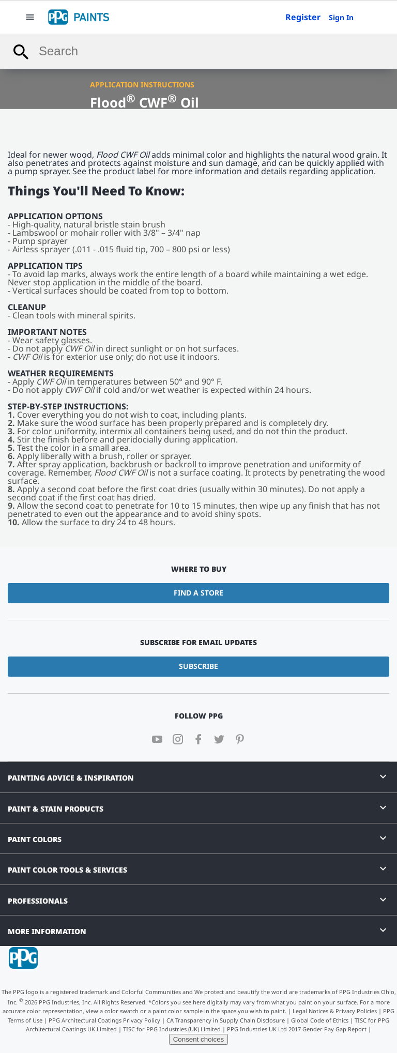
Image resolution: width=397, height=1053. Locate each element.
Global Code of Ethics (319, 1020)
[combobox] (198, 51)
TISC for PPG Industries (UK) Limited (172, 1029)
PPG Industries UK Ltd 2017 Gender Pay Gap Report (297, 1029)
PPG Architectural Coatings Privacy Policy (104, 1020)
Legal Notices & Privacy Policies (335, 1011)
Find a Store (198, 593)
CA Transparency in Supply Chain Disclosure (225, 1020)
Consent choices (198, 1039)
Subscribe (198, 666)
